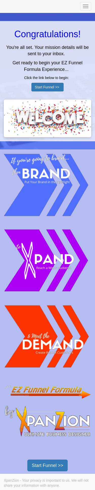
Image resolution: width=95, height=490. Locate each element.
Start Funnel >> (47, 87)
